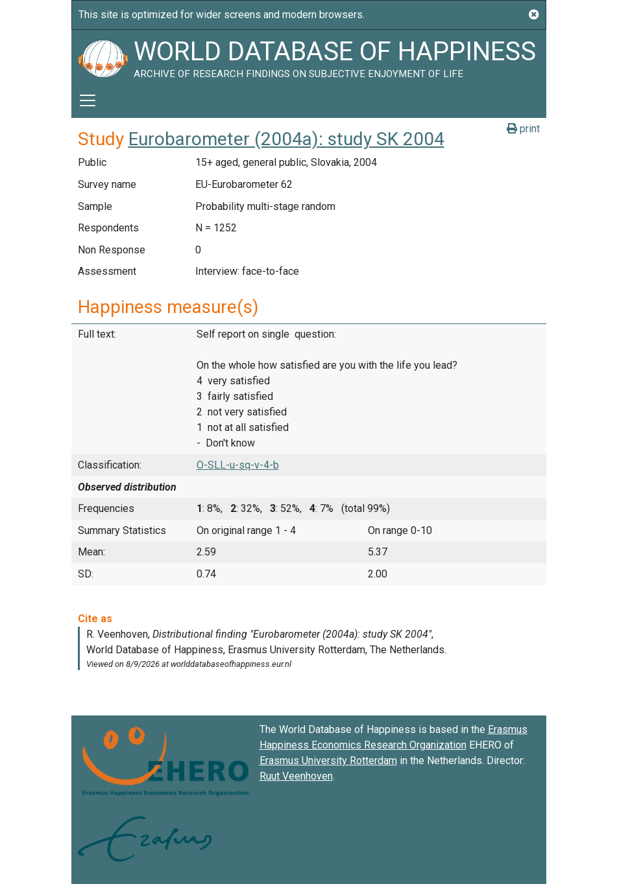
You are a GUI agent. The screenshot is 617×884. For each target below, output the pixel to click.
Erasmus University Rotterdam (328, 760)
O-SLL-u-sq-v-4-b (238, 465)
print (523, 128)
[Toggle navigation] (87, 100)
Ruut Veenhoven (296, 776)
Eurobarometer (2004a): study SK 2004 (286, 139)
